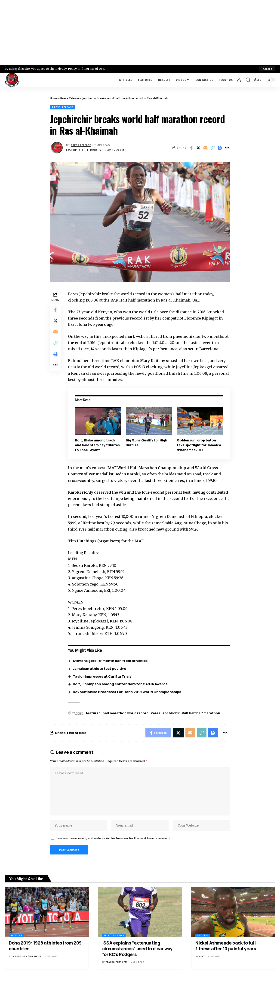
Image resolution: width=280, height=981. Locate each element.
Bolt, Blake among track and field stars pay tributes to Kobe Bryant (97, 445)
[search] (248, 80)
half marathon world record (125, 713)
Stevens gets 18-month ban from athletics (110, 660)
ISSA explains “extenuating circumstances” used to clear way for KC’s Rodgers (137, 948)
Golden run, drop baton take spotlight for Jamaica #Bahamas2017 (199, 445)
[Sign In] (239, 80)
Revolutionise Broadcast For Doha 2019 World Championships (127, 691)
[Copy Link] (212, 147)
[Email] (205, 147)
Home (54, 98)
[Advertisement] (140, 32)
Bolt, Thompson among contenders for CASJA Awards (120, 684)
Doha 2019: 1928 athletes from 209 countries (45, 946)
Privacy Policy (66, 68)
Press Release (70, 98)
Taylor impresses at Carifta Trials (102, 676)
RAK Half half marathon (201, 713)
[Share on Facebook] (191, 147)
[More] (227, 147)
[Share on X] (198, 147)
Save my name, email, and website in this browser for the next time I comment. (113, 838)
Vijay (202, 956)
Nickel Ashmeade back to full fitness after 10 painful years (225, 946)
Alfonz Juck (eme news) (27, 956)
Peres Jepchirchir (165, 713)
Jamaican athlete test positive (99, 668)
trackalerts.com (116, 962)
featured (93, 713)
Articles (16, 935)
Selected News (114, 935)
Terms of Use (94, 68)
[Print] (220, 147)
